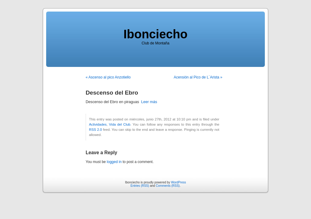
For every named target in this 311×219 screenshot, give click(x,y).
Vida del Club (119, 124)
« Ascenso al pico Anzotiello (108, 77)
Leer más (149, 102)
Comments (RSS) (167, 185)
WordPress (178, 182)
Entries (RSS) (140, 185)
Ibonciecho (155, 34)
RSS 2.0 (95, 129)
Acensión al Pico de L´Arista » (198, 77)
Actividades (98, 124)
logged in (114, 162)
